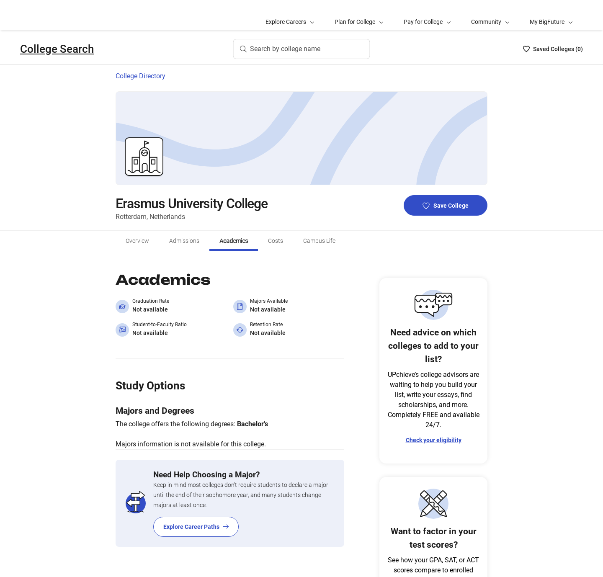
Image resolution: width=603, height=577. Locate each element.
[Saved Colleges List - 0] (553, 19)
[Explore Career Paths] (230, 473)
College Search (57, 19)
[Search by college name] (301, 19)
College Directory (140, 46)
